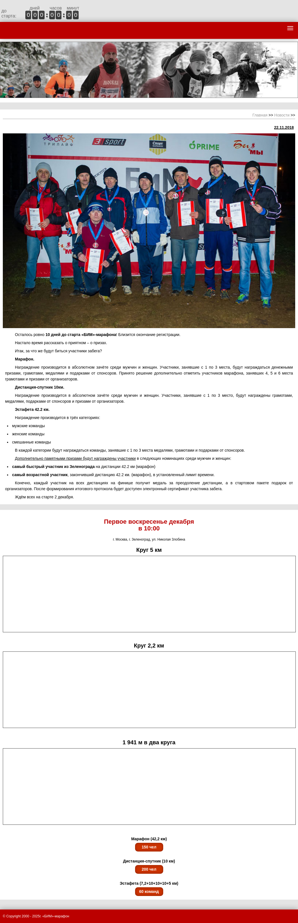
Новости (282, 115)
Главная (259, 115)
